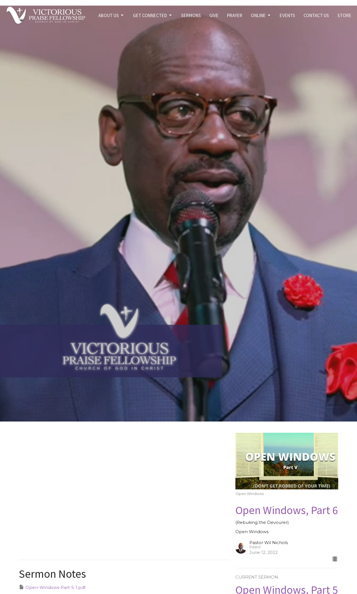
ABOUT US (111, 15)
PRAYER (234, 15)
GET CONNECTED (153, 15)
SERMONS (191, 15)
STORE (344, 15)
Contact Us (316, 15)
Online (261, 15)
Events (287, 15)
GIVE (214, 15)
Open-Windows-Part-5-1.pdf (52, 587)
